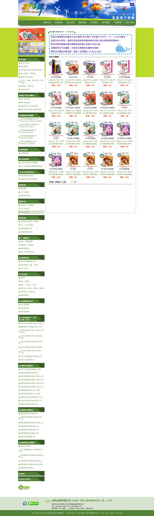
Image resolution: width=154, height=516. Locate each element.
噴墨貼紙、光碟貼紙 (26, 245)
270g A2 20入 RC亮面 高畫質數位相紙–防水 (73, 143)
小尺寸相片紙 (24, 209)
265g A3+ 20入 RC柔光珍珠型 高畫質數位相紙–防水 (90, 174)
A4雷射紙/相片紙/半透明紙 (29, 222)
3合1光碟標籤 (24, 305)
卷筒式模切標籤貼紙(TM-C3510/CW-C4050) (28, 137)
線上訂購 (70, 22)
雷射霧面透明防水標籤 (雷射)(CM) (32, 383)
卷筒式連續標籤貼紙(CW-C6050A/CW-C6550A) (28, 143)
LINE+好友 (129, 22)
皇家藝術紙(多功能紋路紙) (29, 179)
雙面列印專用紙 (25, 196)
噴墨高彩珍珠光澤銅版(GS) (29, 414)
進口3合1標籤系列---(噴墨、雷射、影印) (27, 319)
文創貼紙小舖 (24, 90)
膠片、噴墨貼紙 (24, 238)
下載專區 (118, 22)
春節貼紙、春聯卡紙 (26, 86)
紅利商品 (94, 22)
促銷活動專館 (23, 150)
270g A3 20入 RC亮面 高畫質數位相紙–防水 (124, 113)
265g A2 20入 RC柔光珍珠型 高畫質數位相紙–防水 (107, 174)
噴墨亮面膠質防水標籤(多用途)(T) (32, 423)
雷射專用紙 (22, 218)
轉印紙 (22, 278)
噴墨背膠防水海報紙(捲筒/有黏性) (31, 464)
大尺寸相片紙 (24, 212)
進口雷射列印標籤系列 (26, 366)
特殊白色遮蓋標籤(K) (27, 360)
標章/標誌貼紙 (25, 103)
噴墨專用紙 (22, 185)
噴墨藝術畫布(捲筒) (27, 468)
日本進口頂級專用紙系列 (27, 172)
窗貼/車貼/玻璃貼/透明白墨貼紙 (31, 110)
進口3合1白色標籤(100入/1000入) (32, 323)
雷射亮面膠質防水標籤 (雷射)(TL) (32, 376)
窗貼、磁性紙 (24, 281)
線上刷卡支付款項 (24, 479)
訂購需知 (59, 22)
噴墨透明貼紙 (24, 248)
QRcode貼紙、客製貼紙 (28, 74)
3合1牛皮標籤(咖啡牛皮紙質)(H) (31, 356)
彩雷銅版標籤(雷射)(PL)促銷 (30, 390)
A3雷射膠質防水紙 (26, 232)
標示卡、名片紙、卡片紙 (28, 285)
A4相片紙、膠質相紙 (27, 205)
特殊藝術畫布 (24, 295)
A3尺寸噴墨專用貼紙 (27, 252)
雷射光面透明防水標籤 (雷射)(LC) (32, 387)
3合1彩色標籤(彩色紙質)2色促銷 (31, 347)
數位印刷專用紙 (24, 159)
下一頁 (73, 182)
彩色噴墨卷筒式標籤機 (26, 116)
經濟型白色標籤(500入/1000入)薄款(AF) (32, 331)
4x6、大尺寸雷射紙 (26, 225)
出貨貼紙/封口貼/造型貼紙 (29, 106)
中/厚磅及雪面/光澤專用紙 (29, 163)
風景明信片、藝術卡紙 (27, 292)
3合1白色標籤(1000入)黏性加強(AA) (31, 337)
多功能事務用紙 (24, 258)
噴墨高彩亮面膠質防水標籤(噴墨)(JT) (31, 418)
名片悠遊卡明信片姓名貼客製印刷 (31, 70)
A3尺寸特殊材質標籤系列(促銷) (30, 369)
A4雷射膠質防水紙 (26, 229)
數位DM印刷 (24, 67)
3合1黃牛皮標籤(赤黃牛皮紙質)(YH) (30, 352)
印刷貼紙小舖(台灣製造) (27, 96)
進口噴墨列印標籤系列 (26, 410)
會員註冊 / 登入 (115, 14)
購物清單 (128, 14)
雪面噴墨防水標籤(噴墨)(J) (29, 426)
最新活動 (82, 22)
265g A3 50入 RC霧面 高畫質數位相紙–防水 (107, 143)
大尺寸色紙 (24, 268)
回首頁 (133, 14)
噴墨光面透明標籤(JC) (27, 437)
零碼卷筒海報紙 (25, 446)
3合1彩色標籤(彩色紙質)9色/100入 (31, 343)
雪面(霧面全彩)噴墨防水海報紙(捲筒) (31, 456)
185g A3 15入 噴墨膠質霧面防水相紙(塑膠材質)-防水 (73, 113)
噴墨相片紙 (22, 202)
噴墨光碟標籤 (24, 312)
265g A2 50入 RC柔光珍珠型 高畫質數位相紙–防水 (124, 174)
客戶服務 (106, 22)
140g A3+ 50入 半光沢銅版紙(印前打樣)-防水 (56, 82)
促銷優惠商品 (24, 153)
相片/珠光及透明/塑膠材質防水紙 (31, 166)
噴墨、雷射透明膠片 (26, 241)
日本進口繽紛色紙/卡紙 (28, 261)
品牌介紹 (47, 22)
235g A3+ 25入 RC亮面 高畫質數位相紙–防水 (107, 113)
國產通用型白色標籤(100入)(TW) (31, 327)
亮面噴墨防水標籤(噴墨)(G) (29, 430)
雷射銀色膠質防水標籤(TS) (29, 404)
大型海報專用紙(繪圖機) (27, 443)
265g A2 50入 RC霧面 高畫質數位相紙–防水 (56, 174)
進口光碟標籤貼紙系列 (26, 301)
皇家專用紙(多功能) (27, 176)
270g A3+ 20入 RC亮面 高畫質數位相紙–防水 (56, 143)
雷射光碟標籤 (24, 308)
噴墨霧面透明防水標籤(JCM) (29, 433)
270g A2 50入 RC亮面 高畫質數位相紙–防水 (90, 143)
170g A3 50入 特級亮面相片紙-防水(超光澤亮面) (73, 82)
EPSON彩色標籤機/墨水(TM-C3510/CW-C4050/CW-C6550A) (31, 120)
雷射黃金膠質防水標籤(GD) (29, 373)
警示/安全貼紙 (25, 99)
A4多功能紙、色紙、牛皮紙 (29, 265)
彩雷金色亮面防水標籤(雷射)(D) (31, 401)
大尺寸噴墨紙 (24, 192)
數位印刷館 (22, 60)
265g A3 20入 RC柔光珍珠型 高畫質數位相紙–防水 (73, 174)
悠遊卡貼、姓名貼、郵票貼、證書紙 (32, 288)
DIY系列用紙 (23, 274)
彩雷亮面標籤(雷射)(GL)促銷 (30, 394)
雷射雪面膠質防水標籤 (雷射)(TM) (32, 380)
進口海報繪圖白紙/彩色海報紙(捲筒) (31, 451)
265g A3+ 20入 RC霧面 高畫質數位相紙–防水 (124, 143)
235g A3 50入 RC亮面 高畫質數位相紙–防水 (90, 113)
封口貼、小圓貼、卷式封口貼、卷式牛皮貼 (32, 81)
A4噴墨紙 (23, 189)
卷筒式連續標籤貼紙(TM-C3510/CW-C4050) (28, 131)
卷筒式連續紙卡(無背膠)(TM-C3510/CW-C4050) (30, 126)
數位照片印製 (24, 63)
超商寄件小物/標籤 (26, 77)
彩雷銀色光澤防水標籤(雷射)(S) (31, 397)
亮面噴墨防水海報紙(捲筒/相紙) (31, 461)
